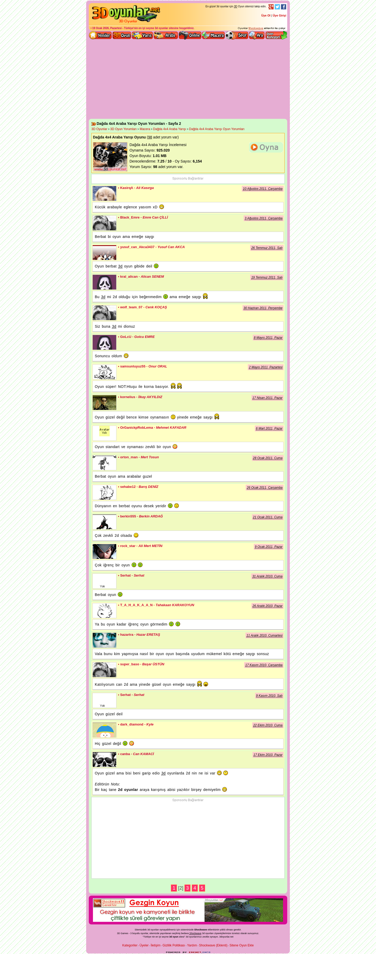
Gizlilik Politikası (173, 945)
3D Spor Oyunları (237, 35)
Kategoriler (129, 945)
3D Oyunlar (99, 129)
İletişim (155, 945)
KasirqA (104, 193)
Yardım (192, 945)
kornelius (104, 402)
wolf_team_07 (104, 312)
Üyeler (144, 945)
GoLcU (104, 342)
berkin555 (104, 521)
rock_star (104, 551)
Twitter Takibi (277, 6)
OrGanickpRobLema (104, 433)
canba (104, 759)
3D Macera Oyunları (213, 35)
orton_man (104, 462)
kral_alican (104, 282)
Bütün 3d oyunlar (122, 35)
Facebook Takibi (283, 6)
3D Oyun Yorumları (123, 129)
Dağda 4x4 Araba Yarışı (169, 129)
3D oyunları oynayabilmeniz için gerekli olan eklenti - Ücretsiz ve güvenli (261, 28)
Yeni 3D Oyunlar (100, 35)
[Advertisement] (188, 79)
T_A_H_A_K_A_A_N (104, 610)
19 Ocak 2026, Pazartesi (107, 28)
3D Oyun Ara (257, 35)
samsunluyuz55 (104, 372)
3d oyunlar (161, 28)
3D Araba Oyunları (165, 35)
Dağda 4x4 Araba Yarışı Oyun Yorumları (216, 129)
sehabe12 (104, 492)
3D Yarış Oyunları (142, 35)
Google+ (271, 6)
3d (187, 936)
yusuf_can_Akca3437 (104, 252)
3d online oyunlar (190, 35)
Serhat (104, 581)
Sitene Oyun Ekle (242, 945)
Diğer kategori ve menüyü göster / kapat (276, 35)
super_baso (104, 669)
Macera (145, 129)
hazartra (104, 640)
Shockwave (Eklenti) (213, 945)
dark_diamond (104, 730)
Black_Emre (104, 223)
